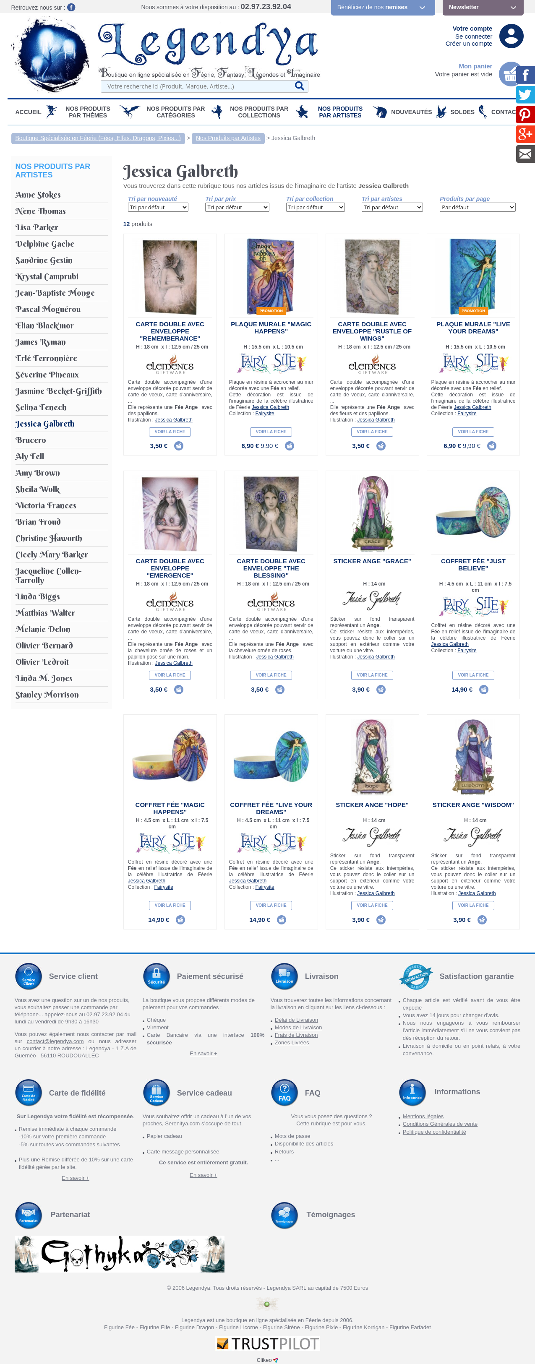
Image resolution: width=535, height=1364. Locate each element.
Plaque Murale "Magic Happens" (271, 327)
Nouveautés (411, 112)
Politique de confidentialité (434, 1132)
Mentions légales (423, 1116)
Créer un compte (469, 43)
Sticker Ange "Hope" (372, 804)
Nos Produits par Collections (259, 112)
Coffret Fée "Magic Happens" (170, 808)
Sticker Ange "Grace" (372, 561)
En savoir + (203, 1053)
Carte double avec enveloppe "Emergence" (170, 568)
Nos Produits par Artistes (340, 112)
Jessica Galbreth (293, 138)
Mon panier (475, 66)
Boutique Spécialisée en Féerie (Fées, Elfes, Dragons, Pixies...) (98, 138)
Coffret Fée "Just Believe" (473, 564)
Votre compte (473, 28)
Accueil (29, 112)
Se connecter (473, 36)
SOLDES (463, 112)
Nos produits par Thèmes (87, 112)
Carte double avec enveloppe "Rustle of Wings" (372, 331)
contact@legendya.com (55, 1041)
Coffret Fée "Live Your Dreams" (271, 808)
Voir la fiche (170, 432)
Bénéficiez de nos (372, 7)
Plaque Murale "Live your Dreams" (473, 327)
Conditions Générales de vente (440, 1124)
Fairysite (264, 413)
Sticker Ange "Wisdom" (473, 804)
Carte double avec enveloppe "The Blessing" (271, 568)
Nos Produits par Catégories (175, 112)
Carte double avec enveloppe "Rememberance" (170, 331)
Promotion (271, 311)
